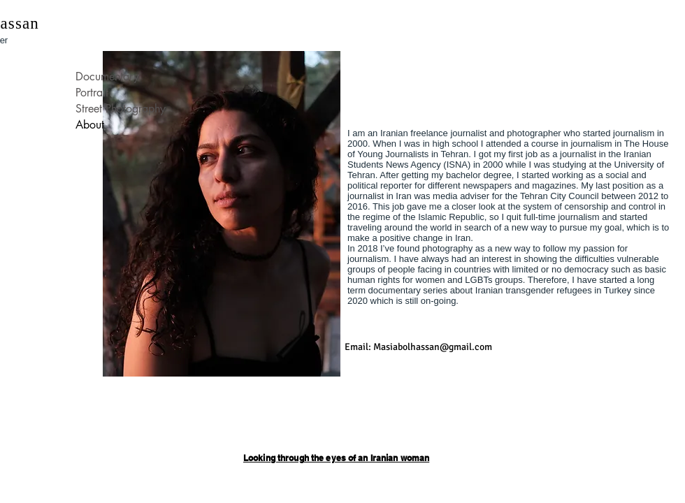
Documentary (107, 76)
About (89, 124)
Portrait (91, 92)
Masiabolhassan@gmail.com (432, 347)
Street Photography (120, 108)
